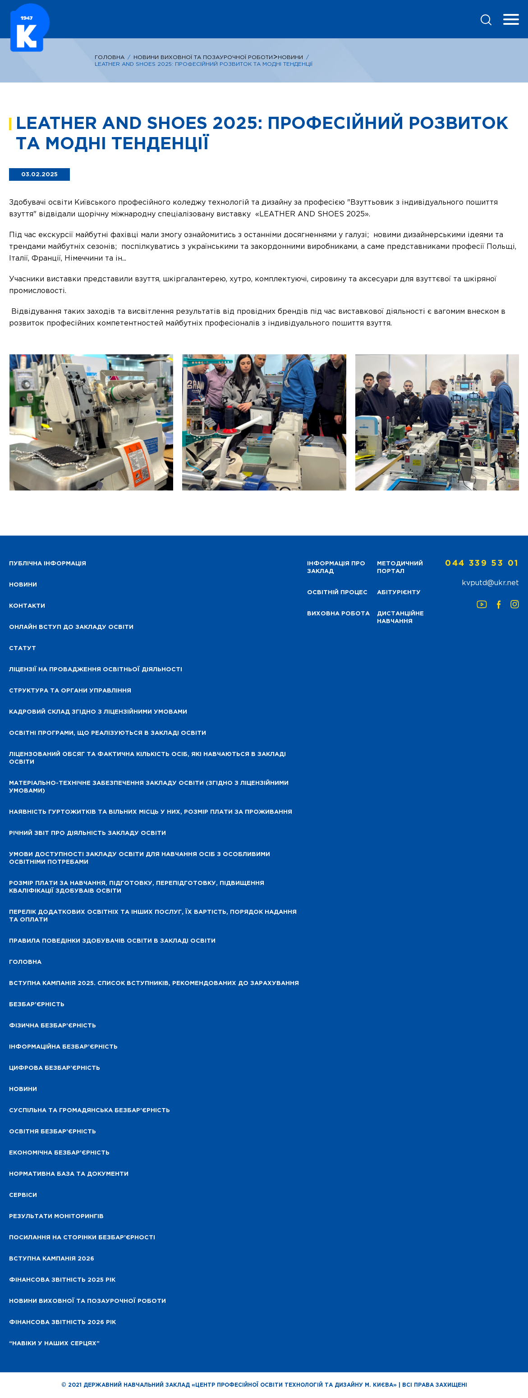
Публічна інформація (47, 563)
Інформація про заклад (336, 567)
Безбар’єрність (36, 1004)
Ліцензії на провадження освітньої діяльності (95, 669)
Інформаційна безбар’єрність (63, 1047)
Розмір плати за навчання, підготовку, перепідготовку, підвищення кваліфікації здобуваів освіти (136, 887)
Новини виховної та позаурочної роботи (87, 1301)
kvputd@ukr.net (490, 583)
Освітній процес (337, 592)
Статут (22, 648)
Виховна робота (338, 613)
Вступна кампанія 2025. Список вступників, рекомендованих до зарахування (154, 983)
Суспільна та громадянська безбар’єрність (89, 1110)
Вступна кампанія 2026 (51, 1258)
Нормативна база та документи (69, 1174)
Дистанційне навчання (400, 617)
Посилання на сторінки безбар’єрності (82, 1237)
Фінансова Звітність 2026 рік (62, 1322)
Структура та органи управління (70, 690)
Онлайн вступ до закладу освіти (71, 627)
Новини (290, 57)
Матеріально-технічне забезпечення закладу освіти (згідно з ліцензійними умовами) (149, 787)
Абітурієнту (399, 592)
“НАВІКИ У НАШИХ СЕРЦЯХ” (54, 1343)
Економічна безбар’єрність (59, 1152)
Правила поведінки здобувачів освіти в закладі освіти (112, 941)
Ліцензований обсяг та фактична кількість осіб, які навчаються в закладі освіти (147, 758)
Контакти (27, 606)
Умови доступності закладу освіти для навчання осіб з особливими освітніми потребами (139, 858)
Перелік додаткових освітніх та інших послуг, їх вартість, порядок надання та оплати (153, 916)
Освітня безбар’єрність (52, 1131)
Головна (109, 57)
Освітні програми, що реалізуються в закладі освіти (107, 733)
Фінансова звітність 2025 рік (62, 1280)
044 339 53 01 (482, 563)
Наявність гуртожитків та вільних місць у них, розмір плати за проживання (150, 812)
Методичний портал (400, 567)
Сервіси (23, 1195)
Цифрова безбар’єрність (54, 1068)
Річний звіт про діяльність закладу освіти (87, 833)
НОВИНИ (23, 584)
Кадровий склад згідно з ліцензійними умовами (98, 712)
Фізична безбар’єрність (52, 1025)
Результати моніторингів (56, 1216)
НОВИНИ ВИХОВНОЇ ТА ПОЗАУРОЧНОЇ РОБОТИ (203, 57)
